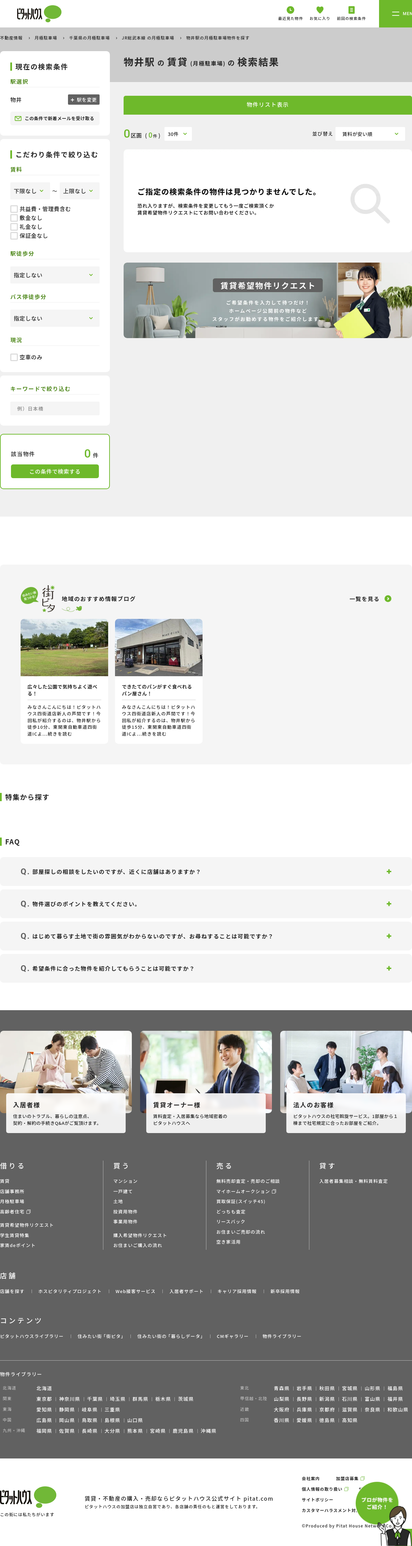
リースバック (230, 1221)
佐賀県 (67, 1430)
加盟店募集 (347, 1478)
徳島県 (327, 1420)
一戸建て (123, 1191)
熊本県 (135, 1430)
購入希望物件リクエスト (140, 1235)
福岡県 (44, 1430)
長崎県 (90, 1430)
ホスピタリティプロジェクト (70, 1291)
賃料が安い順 (357, 133)
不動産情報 (12, 38)
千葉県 (95, 1398)
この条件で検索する (55, 471)
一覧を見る (365, 599)
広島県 (44, 1420)
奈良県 (372, 1409)
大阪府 (282, 1409)
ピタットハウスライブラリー (32, 1336)
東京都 (44, 1398)
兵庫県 (304, 1409)
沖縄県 (209, 1430)
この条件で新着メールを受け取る (54, 118)
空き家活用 (228, 1241)
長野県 (304, 1398)
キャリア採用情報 (236, 1291)
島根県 (113, 1420)
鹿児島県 (183, 1430)
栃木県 (163, 1398)
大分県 (113, 1430)
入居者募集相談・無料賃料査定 (353, 1181)
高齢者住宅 (12, 1211)
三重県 (113, 1409)
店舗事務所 (12, 1191)
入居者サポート (186, 1291)
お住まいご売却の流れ (240, 1231)
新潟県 (327, 1398)
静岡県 (67, 1409)
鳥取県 (90, 1420)
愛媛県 (304, 1420)
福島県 (395, 1388)
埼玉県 (118, 1398)
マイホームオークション (243, 1191)
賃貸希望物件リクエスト (27, 1225)
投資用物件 (125, 1211)
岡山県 (67, 1420)
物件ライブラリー (282, 1336)
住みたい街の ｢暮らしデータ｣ (170, 1336)
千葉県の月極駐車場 (90, 38)
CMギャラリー (233, 1336)
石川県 (350, 1398)
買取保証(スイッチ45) (241, 1201)
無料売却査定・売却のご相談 (248, 1181)
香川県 (282, 1420)
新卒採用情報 (285, 1291)
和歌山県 (398, 1409)
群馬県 (140, 1398)
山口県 (135, 1420)
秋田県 (327, 1388)
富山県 (372, 1398)
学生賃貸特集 (15, 1235)
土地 (118, 1201)
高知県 (350, 1420)
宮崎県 (158, 1430)
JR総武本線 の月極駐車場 (149, 38)
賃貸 (5, 1181)
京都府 (327, 1409)
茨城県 (186, 1398)
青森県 (282, 1388)
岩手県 (304, 1388)
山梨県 (282, 1398)
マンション (125, 1181)
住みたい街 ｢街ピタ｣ (101, 1336)
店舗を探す (12, 1291)
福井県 (395, 1398)
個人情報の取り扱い (322, 1489)
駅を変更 (86, 99)
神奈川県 (69, 1398)
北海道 (44, 1388)
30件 (173, 133)
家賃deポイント (18, 1245)
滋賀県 (350, 1409)
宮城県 (350, 1388)
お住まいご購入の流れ (137, 1245)
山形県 (372, 1388)
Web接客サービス (136, 1291)
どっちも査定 (231, 1211)
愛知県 (44, 1409)
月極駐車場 (47, 38)
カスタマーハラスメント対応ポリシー (340, 1510)
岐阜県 (90, 1409)
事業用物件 (125, 1221)
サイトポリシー (317, 1499)
